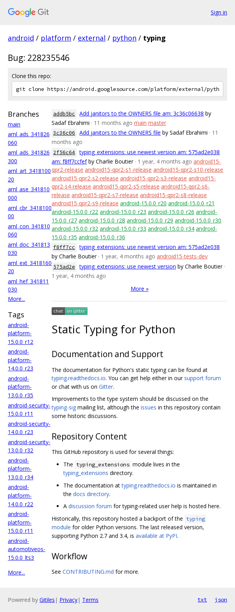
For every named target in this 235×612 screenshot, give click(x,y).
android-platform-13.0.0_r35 (20, 387)
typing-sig (64, 407)
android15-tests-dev (182, 256)
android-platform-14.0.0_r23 (20, 360)
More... (16, 298)
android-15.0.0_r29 (150, 220)
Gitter (106, 386)
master (157, 122)
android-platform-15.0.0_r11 (20, 522)
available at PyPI (156, 535)
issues (148, 407)
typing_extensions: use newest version (127, 266)
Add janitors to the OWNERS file (120, 132)
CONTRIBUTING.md (88, 571)
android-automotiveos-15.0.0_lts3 (26, 549)
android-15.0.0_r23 (123, 211)
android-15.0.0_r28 (102, 220)
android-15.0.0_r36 (102, 237)
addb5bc (64, 113)
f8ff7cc (64, 247)
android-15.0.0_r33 (123, 228)
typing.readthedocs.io (79, 378)
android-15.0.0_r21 (191, 203)
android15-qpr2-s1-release (118, 169)
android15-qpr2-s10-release (188, 169)
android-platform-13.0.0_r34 (20, 469)
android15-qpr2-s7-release (105, 195)
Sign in (219, 12)
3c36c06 (64, 133)
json (221, 599)
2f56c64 (64, 152)
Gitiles (47, 599)
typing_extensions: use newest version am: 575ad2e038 (149, 247)
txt (202, 599)
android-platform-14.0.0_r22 (20, 495)
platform (56, 38)
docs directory (91, 494)
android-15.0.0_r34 (171, 228)
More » (140, 288)
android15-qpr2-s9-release (85, 203)
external (92, 38)
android (21, 38)
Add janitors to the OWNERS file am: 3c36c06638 (141, 113)
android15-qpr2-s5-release (126, 186)
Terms (90, 599)
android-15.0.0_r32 (75, 228)
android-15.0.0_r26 (171, 211)
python (124, 38)
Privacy (68, 599)
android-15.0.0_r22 (75, 211)
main (14, 124)
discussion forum (90, 506)
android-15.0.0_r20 (143, 203)
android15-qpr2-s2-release (85, 178)
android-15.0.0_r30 (198, 220)
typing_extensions (85, 473)
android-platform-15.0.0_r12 (20, 333)
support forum (202, 378)
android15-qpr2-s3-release (153, 178)
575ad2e (64, 266)
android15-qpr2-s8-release (173, 195)
